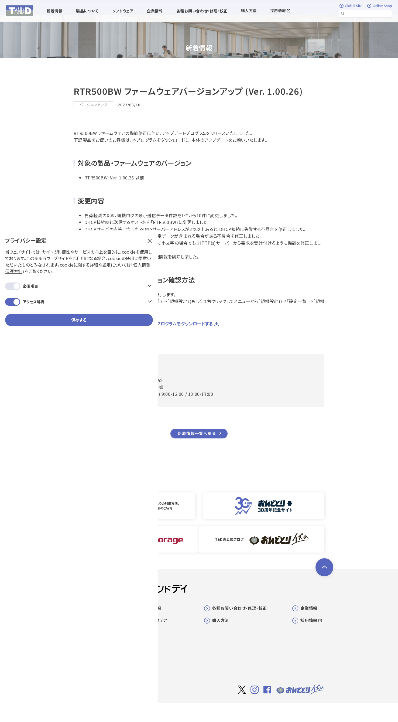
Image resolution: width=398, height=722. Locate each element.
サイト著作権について (249, 710)
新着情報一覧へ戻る (197, 433)
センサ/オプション (95, 657)
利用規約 (280, 710)
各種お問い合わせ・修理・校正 (239, 607)
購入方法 (249, 10)
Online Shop (379, 6)
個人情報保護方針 (49, 85)
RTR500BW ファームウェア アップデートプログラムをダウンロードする (143, 323)
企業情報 (308, 607)
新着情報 (153, 607)
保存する (46, 140)
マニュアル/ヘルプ (96, 667)
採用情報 (280, 10)
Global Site (351, 6)
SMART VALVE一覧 (98, 646)
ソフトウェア (156, 619)
